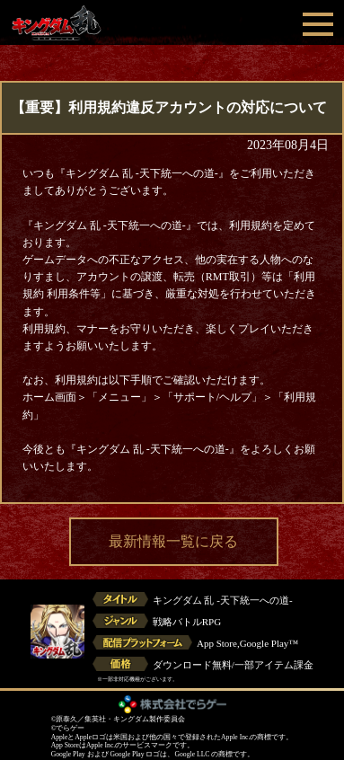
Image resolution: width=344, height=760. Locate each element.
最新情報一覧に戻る (173, 541)
